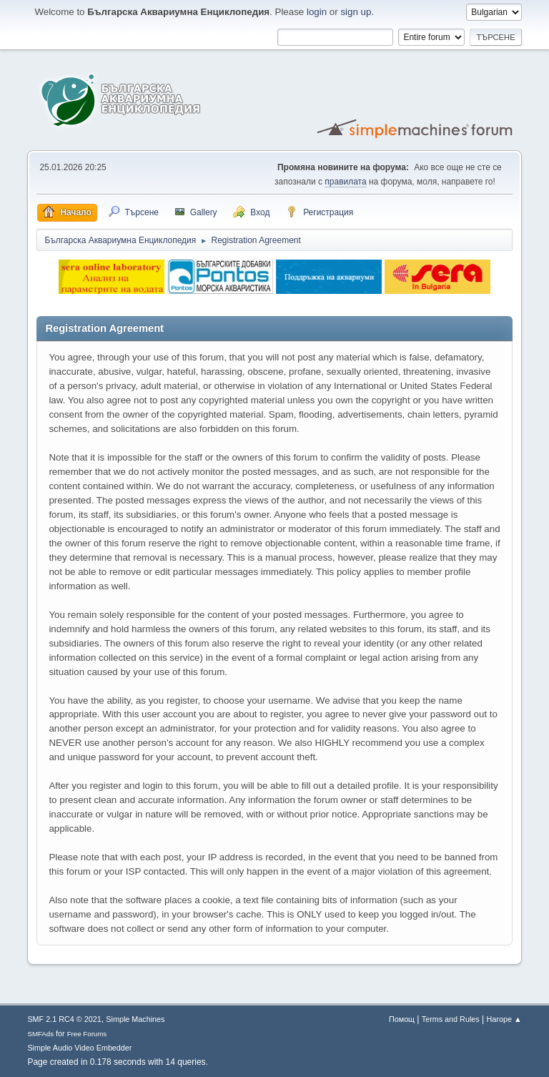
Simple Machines (135, 1019)
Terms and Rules (451, 1019)
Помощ (402, 1019)
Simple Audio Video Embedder (79, 1047)
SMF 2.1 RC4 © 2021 (64, 1019)
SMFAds (40, 1034)
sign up (355, 11)
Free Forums (87, 1034)
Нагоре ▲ (503, 1019)
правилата (345, 182)
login (317, 11)
